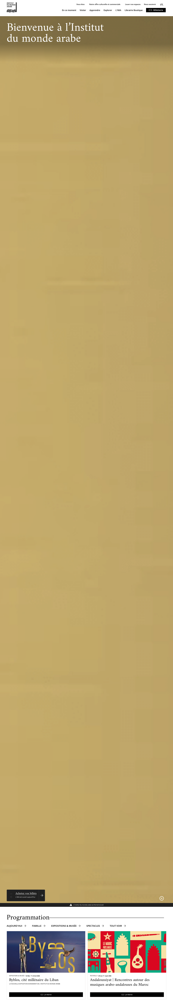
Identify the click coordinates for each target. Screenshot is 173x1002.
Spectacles (93, 925)
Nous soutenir (150, 4)
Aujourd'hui (14, 925)
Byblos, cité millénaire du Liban (34, 980)
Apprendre (95, 10)
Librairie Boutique (134, 10)
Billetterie (158, 10)
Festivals (93, 976)
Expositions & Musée (16, 976)
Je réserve (48, 995)
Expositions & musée (64, 925)
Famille (36, 925)
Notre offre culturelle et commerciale (104, 4)
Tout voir (116, 925)
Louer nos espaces (133, 4)
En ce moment (69, 10)
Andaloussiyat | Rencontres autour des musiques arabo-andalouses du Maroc (120, 982)
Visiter (83, 10)
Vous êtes (80, 4)
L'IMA (118, 10)
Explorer (108, 10)
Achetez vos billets (26, 893)
